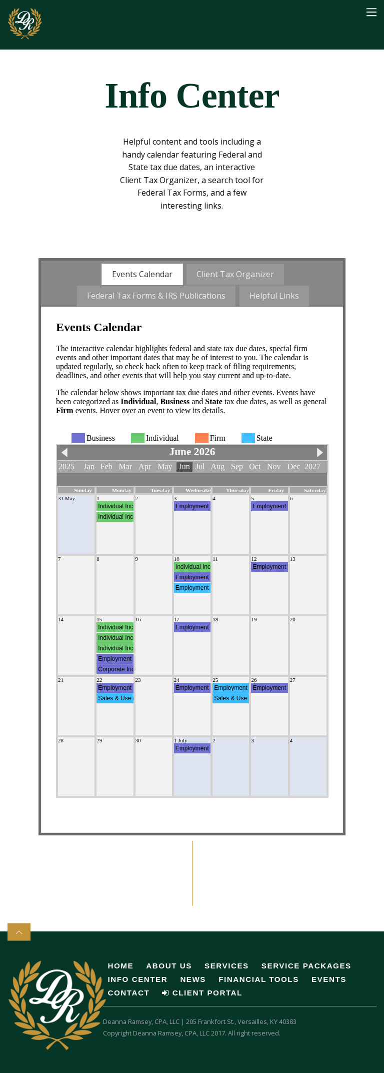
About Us (169, 965)
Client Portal (202, 992)
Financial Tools (258, 978)
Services (226, 965)
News (193, 978)
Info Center (138, 978)
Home (121, 965)
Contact (129, 992)
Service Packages (307, 965)
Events (329, 978)
